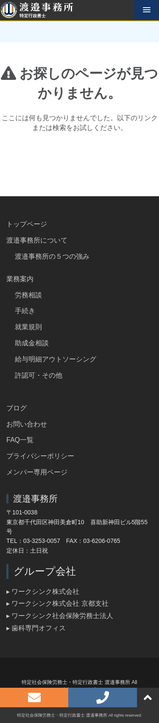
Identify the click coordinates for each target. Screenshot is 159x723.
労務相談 (28, 295)
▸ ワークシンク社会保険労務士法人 (59, 615)
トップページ (26, 224)
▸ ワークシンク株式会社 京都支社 (57, 603)
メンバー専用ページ (36, 472)
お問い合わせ (26, 424)
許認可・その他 (38, 375)
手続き (25, 310)
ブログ (16, 408)
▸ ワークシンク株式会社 (42, 591)
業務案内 (19, 278)
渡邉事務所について (36, 240)
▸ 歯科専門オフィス (36, 628)
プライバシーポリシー (40, 456)
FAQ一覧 (19, 439)
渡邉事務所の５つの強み (52, 256)
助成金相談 (32, 343)
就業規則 (28, 326)
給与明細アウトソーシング (55, 359)
